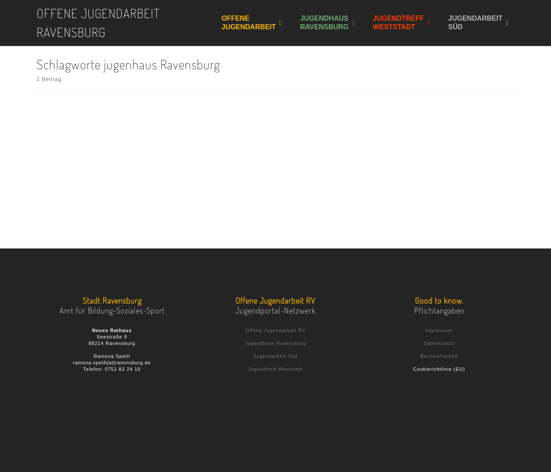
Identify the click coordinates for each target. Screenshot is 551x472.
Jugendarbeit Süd (275, 356)
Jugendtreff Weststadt (275, 369)
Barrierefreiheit (439, 356)
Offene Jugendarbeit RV (276, 330)
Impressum (438, 330)
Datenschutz (439, 343)
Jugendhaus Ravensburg (275, 343)
